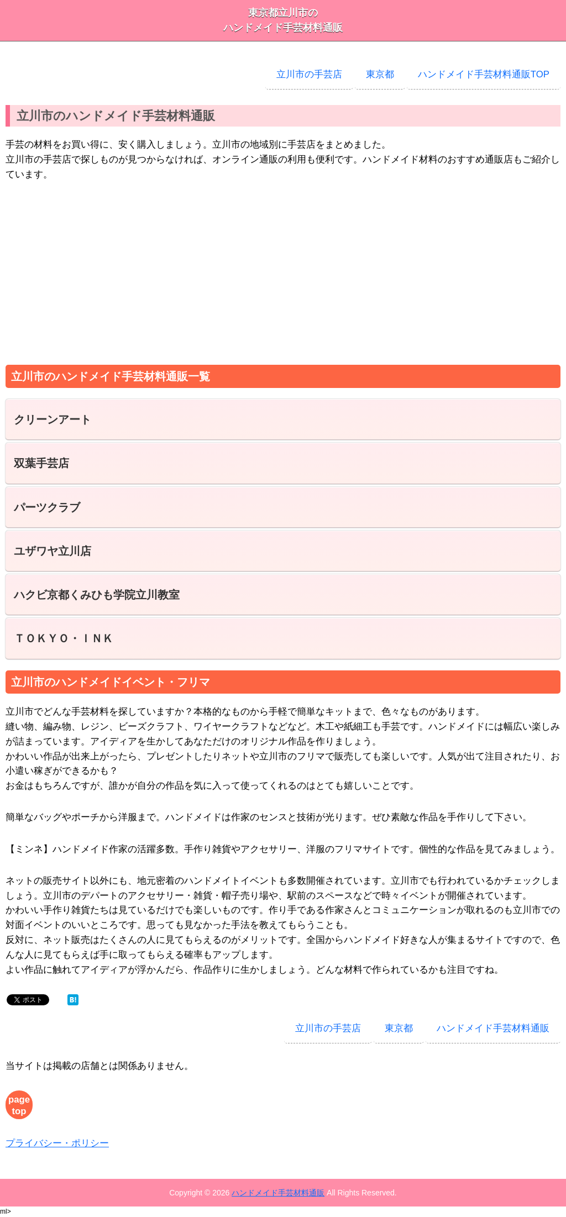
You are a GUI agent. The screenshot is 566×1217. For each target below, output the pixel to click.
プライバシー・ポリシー (57, 1143)
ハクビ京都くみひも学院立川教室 (97, 595)
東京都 (380, 74)
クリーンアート (52, 419)
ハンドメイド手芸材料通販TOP (483, 74)
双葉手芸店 (41, 463)
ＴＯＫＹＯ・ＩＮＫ (63, 638)
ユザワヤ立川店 (52, 551)
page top (19, 1105)
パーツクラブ (47, 507)
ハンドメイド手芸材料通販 (493, 1028)
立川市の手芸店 (309, 74)
